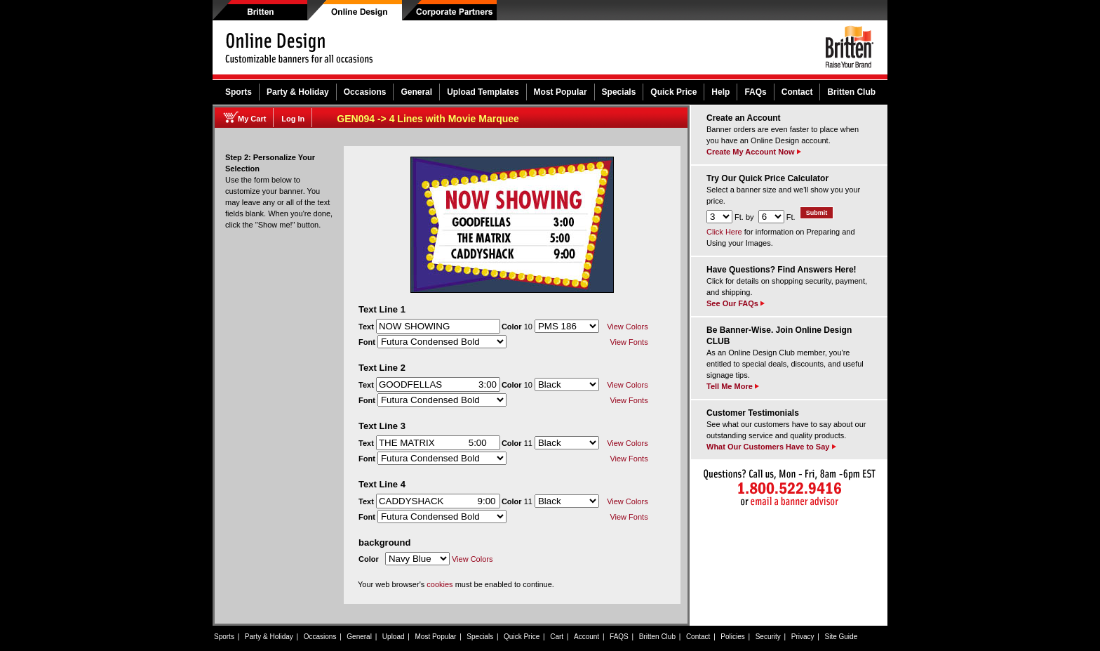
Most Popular (560, 92)
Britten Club (851, 92)
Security (768, 636)
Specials (619, 92)
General (416, 92)
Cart (556, 636)
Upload (393, 636)
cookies (439, 584)
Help (720, 92)
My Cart (252, 118)
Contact (797, 92)
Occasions (365, 92)
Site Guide (841, 636)
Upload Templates (482, 92)
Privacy (802, 636)
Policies (732, 636)
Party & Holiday (298, 92)
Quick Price (673, 92)
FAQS (619, 636)
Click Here (724, 232)
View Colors (627, 326)
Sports (238, 92)
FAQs (755, 92)
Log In (292, 118)
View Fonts (629, 342)
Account (586, 636)
